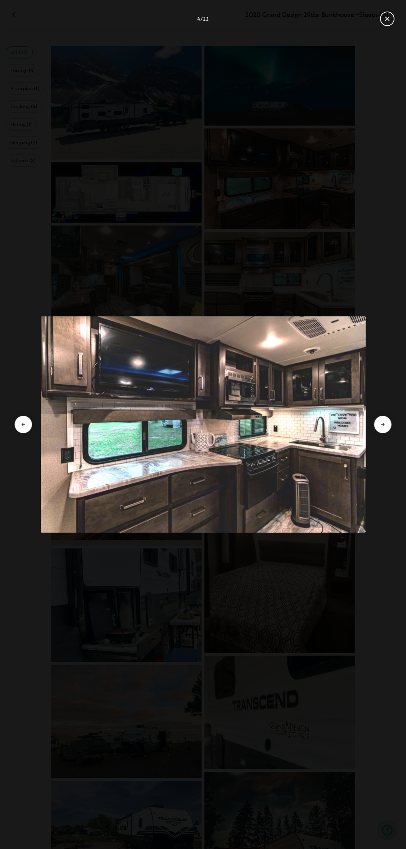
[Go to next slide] (382, 424)
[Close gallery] (387, 19)
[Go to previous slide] (23, 424)
